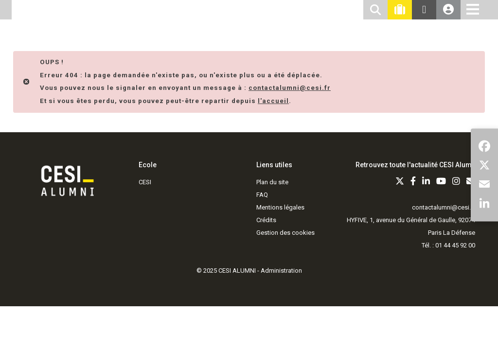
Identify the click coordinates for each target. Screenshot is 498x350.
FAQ (262, 194)
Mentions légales (280, 207)
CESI (145, 182)
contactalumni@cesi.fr (443, 207)
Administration (281, 270)
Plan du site (272, 182)
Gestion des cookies (285, 232)
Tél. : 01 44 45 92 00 (448, 245)
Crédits (266, 220)
